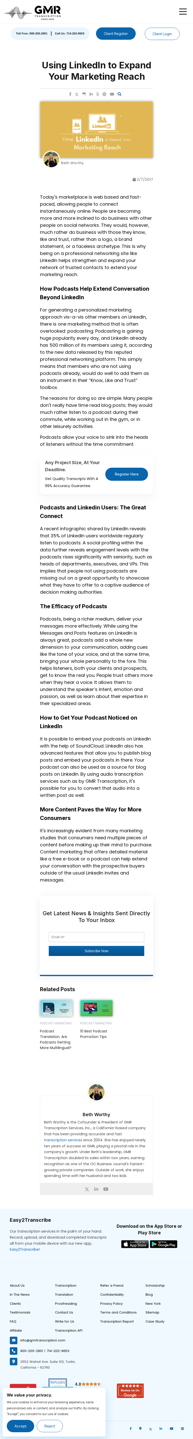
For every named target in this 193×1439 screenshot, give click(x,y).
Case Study (155, 1321)
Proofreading (66, 1303)
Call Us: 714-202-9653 (69, 33)
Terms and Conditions (118, 1312)
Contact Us (64, 1312)
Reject (49, 1426)
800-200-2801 (31, 1350)
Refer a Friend (111, 1285)
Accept (20, 1426)
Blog (149, 1294)
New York (153, 1303)
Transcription (65, 1285)
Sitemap (152, 1312)
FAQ (13, 1321)
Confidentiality (112, 1294)
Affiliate (16, 1330)
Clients (15, 1303)
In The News (20, 1294)
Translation (64, 1294)
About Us (17, 1285)
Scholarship (155, 1285)
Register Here (127, 474)
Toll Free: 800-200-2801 (31, 33)
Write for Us (64, 1321)
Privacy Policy (111, 1303)
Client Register (116, 33)
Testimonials (20, 1312)
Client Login (162, 34)
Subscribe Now (96, 951)
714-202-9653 (58, 1350)
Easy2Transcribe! (25, 1249)
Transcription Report (117, 1321)
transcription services (63, 1140)
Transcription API (68, 1330)
